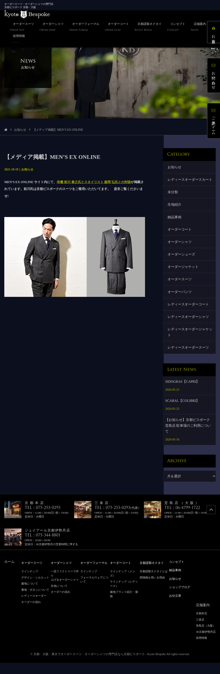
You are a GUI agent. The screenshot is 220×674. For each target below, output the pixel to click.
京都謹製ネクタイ (153, 575)
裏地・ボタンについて (35, 601)
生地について (59, 598)
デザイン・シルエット (35, 589)
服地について (29, 595)
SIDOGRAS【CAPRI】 (182, 394)
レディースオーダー (33, 608)
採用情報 (201, 649)
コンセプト (177, 574)
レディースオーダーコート (188, 315)
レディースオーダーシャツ (188, 328)
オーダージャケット (183, 276)
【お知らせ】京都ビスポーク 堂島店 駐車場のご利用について (188, 437)
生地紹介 (175, 212)
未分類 (173, 199)
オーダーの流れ (31, 614)
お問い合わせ (214, 76)
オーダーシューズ (182, 263)
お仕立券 (214, 33)
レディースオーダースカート (188, 183)
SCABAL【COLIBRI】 (182, 413)
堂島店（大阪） (205, 637)
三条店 (200, 630)
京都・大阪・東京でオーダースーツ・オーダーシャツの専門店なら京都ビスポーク (89, 665)
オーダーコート (180, 237)
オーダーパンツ (180, 302)
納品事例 (175, 225)
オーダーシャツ (180, 250)
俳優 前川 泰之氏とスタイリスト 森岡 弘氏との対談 (94, 182)
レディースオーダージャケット (188, 344)
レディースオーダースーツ (188, 359)
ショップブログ (181, 599)
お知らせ (20, 129)
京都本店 (201, 624)
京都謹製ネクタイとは (154, 583)
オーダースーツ (180, 289)
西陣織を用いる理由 (152, 589)
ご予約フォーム (214, 121)
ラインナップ (29, 583)
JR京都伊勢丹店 (206, 643)
